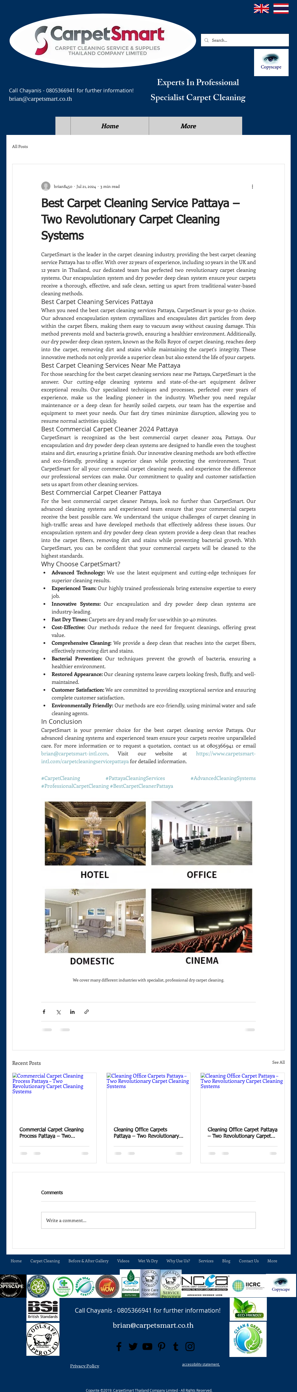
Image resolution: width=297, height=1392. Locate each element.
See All (278, 1062)
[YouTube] (147, 1346)
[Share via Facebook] (44, 1011)
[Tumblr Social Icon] (176, 1346)
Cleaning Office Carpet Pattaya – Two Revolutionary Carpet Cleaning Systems (242, 1133)
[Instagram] (190, 1346)
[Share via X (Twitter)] (58, 1011)
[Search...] (244, 40)
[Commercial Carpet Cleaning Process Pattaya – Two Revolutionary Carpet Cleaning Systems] (54, 1096)
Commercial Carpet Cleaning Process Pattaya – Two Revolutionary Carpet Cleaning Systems (53, 1133)
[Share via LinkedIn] (72, 1011)
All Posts (20, 146)
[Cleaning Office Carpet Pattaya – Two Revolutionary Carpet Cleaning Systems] (243, 1096)
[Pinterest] (161, 1346)
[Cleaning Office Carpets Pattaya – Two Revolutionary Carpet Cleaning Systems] (149, 1096)
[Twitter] (133, 1346)
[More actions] (252, 186)
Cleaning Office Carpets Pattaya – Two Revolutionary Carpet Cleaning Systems (146, 1133)
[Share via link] (86, 1011)
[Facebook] (119, 1346)
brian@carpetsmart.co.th (40, 98)
